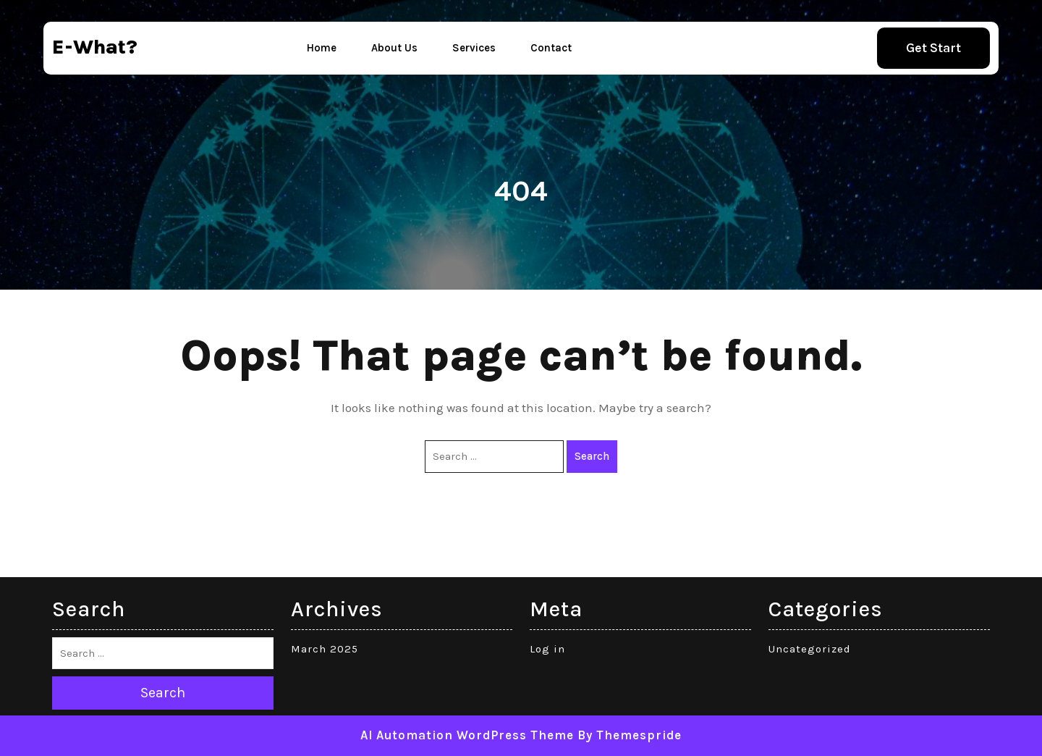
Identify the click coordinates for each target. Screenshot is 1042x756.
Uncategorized (809, 648)
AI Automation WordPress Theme (467, 735)
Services (474, 47)
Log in (547, 648)
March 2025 (324, 648)
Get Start (933, 48)
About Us (394, 47)
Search (592, 456)
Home (321, 47)
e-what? (94, 47)
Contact (551, 47)
